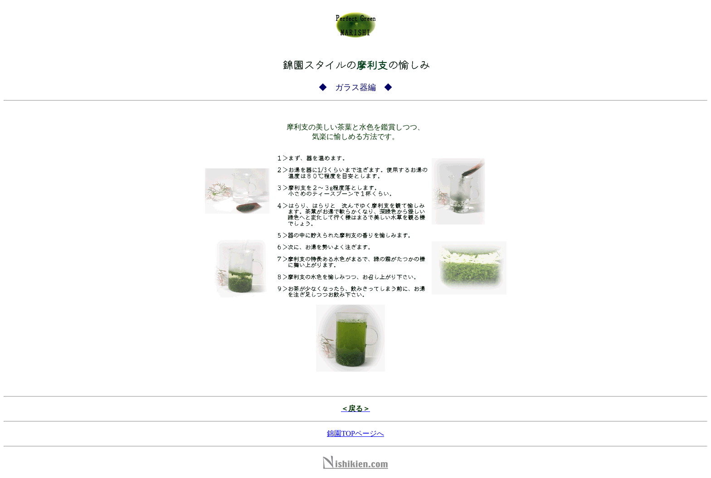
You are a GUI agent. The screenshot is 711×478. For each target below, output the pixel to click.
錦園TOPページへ (355, 433)
